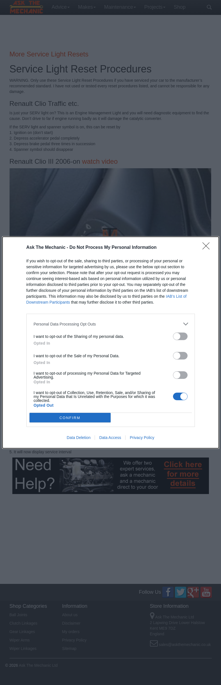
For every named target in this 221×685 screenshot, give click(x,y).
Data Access (110, 437)
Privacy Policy (142, 437)
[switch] (180, 336)
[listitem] (111, 324)
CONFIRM (70, 418)
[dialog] (111, 342)
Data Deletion (79, 437)
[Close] (207, 247)
